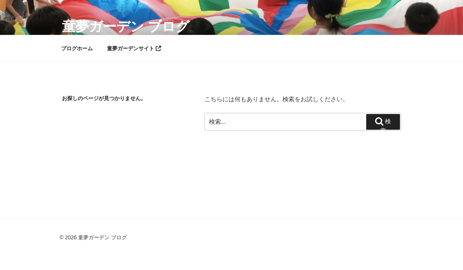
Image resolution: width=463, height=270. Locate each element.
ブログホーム (77, 48)
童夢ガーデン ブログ (125, 26)
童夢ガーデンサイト (134, 48)
